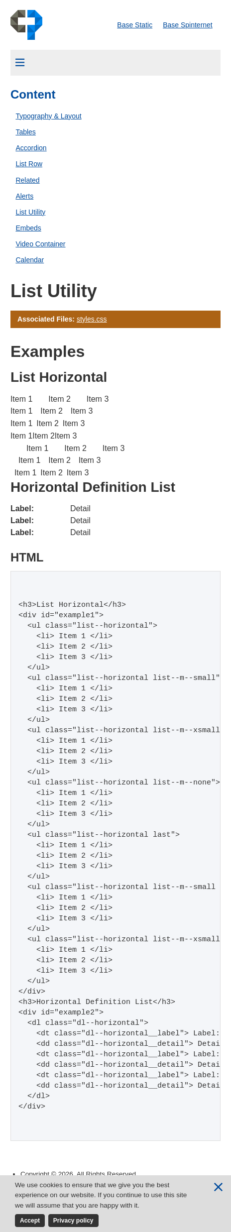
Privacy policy (73, 1220)
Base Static (134, 25)
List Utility (30, 212)
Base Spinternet (188, 25)
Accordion (30, 148)
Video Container (40, 244)
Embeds (28, 228)
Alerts (24, 196)
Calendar (29, 260)
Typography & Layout (48, 116)
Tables (25, 132)
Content (33, 94)
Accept (30, 1220)
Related (27, 180)
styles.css (92, 319)
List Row (28, 164)
